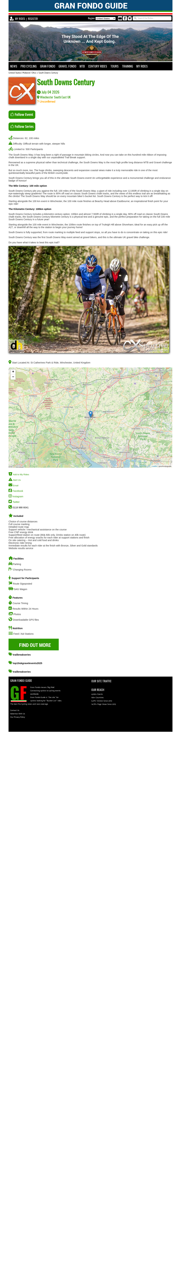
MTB (82, 66)
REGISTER (33, 19)
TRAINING (127, 66)
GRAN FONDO (47, 66)
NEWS (13, 66)
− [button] (13, 377)
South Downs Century (48, 73)
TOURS (114, 66)
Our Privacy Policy (17, 717)
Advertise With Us (17, 713)
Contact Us (14, 710)
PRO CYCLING (29, 66)
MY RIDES (20, 19)
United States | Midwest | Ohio (22, 73)
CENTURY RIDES (97, 66)
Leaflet (154, 466)
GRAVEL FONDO (67, 66)
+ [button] (13, 371)
